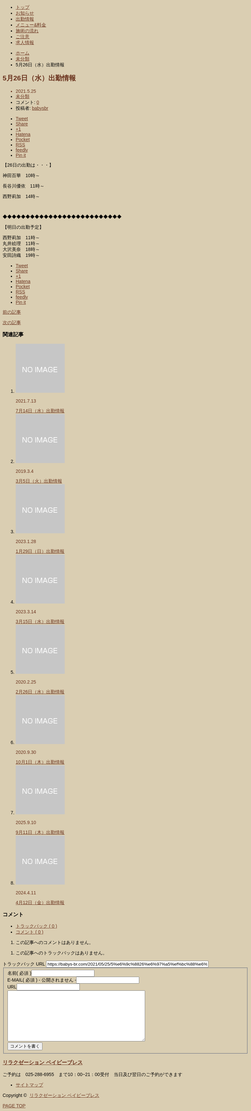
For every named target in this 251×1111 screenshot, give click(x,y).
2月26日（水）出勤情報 (40, 691)
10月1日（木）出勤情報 (40, 762)
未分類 (22, 96)
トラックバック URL (24, 964)
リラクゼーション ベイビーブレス (43, 1062)
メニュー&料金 (31, 24)
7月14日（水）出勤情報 (40, 410)
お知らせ (25, 13)
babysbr (40, 108)
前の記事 (12, 312)
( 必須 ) (19, 973)
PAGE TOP (14, 1105)
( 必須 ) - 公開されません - (42, 980)
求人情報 (25, 42)
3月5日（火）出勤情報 (39, 481)
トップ (22, 7)
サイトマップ (29, 1084)
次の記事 (12, 322)
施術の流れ (27, 30)
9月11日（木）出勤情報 (40, 832)
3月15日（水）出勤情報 (40, 621)
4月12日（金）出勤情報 (40, 902)
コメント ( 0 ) (29, 932)
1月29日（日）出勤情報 (40, 551)
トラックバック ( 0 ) (36, 926)
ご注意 (22, 36)
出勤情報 (25, 19)
